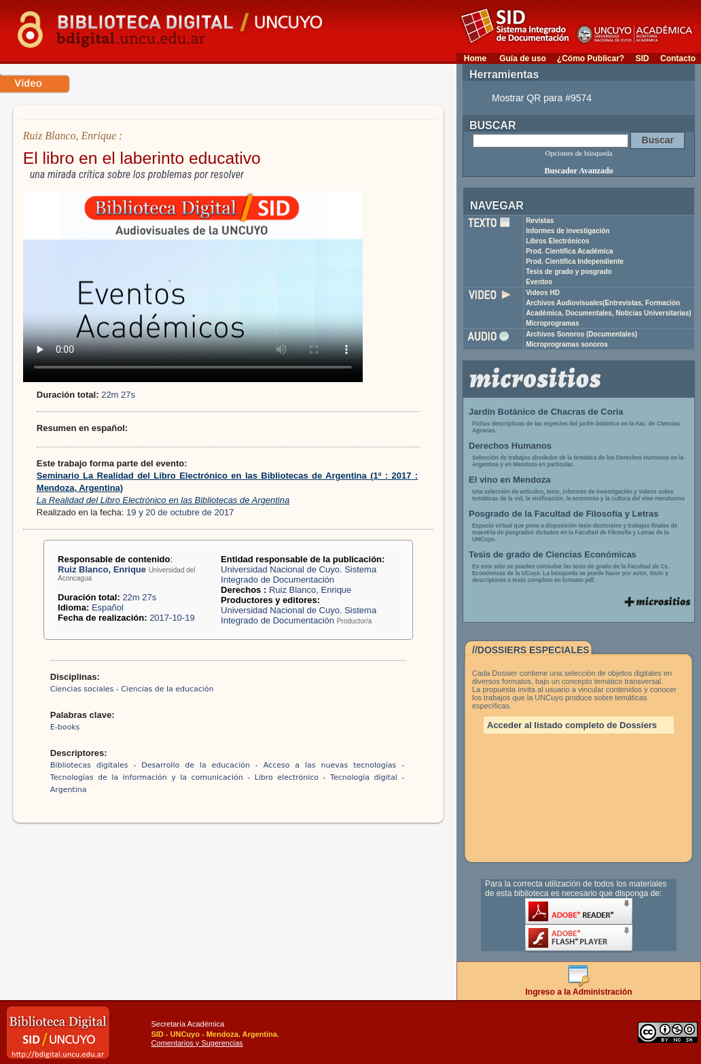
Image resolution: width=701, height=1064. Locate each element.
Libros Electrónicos (557, 241)
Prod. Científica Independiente (575, 261)
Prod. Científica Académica (569, 251)
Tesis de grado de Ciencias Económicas (552, 554)
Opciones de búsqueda (579, 153)
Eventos (539, 282)
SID (642, 58)
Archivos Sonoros (581, 334)
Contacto (678, 58)
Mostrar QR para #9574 (542, 97)
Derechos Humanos (510, 446)
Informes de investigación (567, 231)
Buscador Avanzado (578, 170)
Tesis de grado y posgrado (569, 271)
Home (475, 58)
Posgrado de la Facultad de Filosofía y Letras (564, 514)
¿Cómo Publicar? (590, 58)
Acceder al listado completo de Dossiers (572, 725)
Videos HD (543, 292)
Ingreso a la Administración (579, 988)
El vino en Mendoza (510, 480)
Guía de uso (522, 58)
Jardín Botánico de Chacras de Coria (546, 412)
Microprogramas (552, 323)
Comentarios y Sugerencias (196, 1043)
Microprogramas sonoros (567, 344)
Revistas (540, 220)
